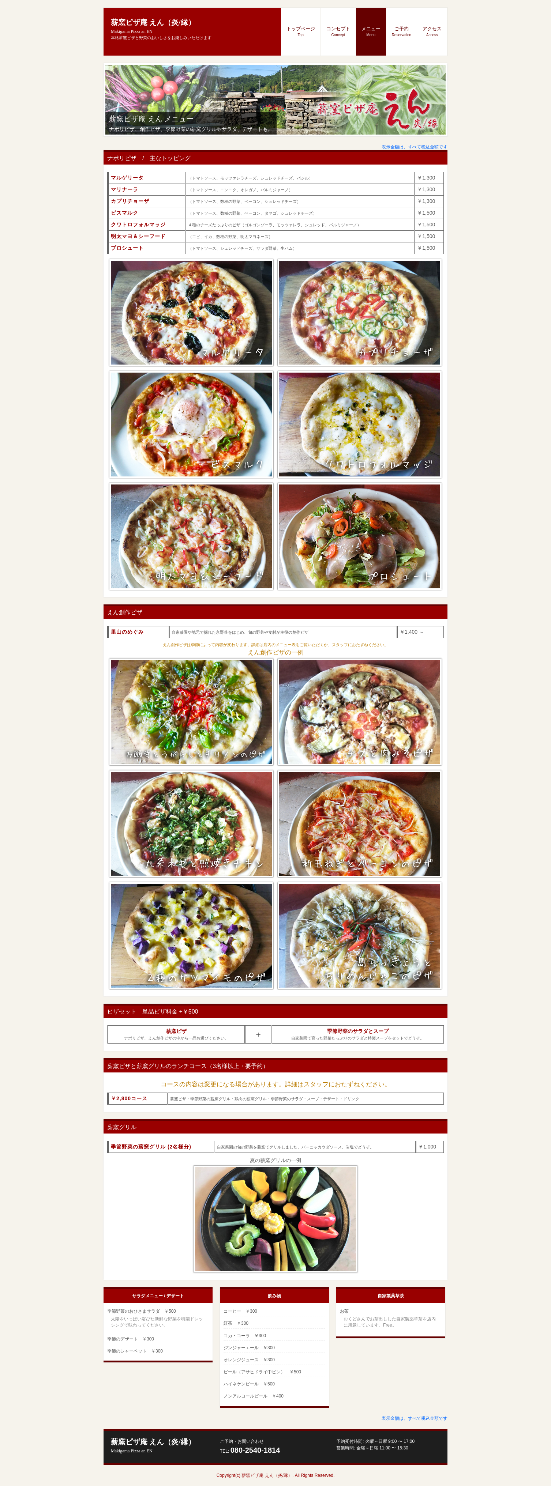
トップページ (300, 31)
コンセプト (338, 31)
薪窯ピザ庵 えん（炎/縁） (153, 1445)
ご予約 (401, 31)
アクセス (432, 31)
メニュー (371, 31)
